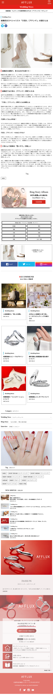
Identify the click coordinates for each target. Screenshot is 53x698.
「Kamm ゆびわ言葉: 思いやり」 (16, 164)
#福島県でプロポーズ (14, 480)
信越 (14, 229)
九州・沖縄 (39, 239)
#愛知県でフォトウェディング (29, 480)
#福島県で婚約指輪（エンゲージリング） (33, 476)
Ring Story (14, 422)
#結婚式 (4, 473)
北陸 (14, 232)
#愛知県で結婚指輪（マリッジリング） (39, 473)
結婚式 (3, 178)
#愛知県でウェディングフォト (9, 483)
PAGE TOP (47, 670)
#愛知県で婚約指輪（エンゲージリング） (18, 473)
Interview (10, 426)
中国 (39, 236)
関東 (39, 229)
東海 (39, 232)
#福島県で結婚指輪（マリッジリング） (11, 476)
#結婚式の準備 (22, 483)
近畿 (14, 236)
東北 (39, 226)
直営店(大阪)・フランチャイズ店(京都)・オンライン (26, 222)
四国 (14, 239)
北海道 (13, 226)
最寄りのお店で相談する (26, 632)
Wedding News (12, 417)
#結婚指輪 (4, 480)
